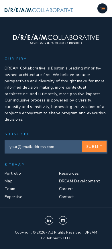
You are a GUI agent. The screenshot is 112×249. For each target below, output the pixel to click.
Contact (66, 197)
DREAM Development (79, 181)
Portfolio (13, 173)
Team (10, 189)
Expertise (13, 197)
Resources (69, 173)
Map (9, 181)
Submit (94, 146)
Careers (66, 189)
